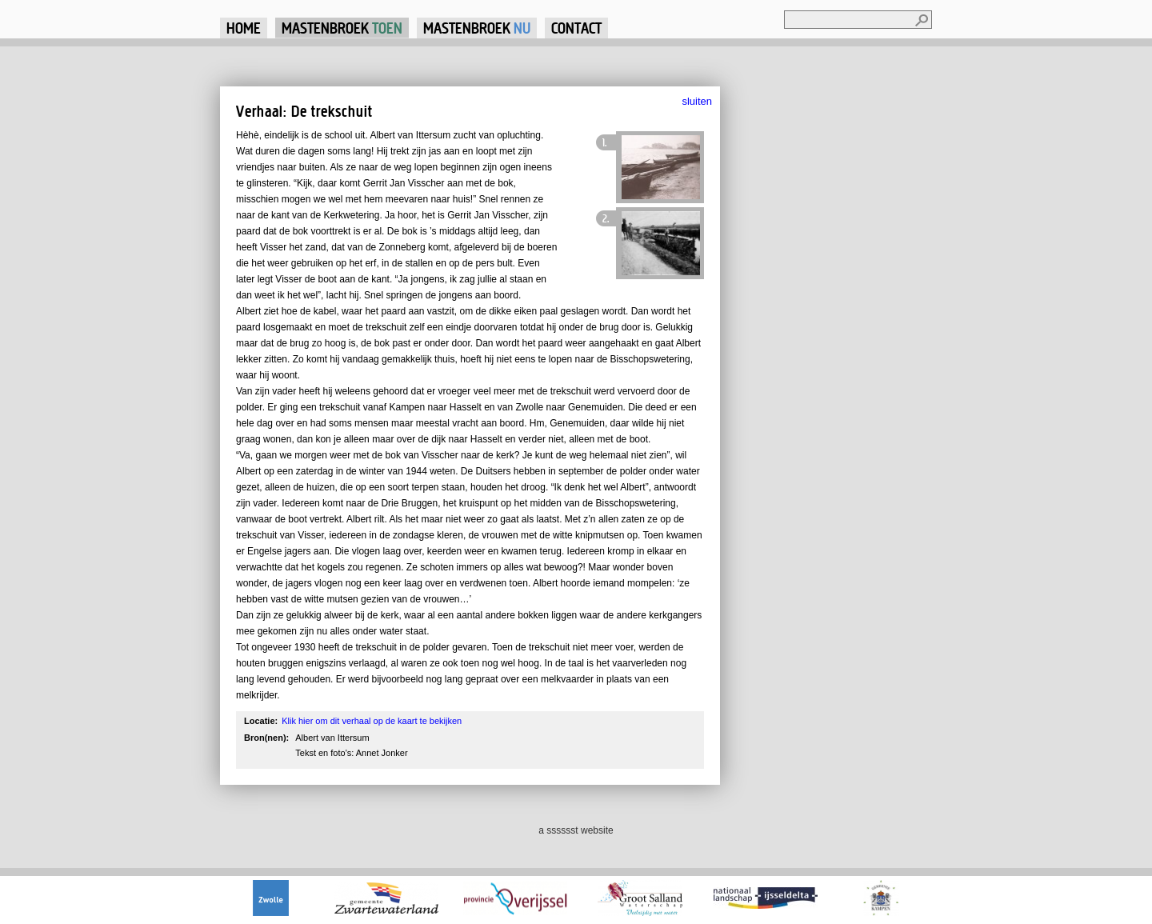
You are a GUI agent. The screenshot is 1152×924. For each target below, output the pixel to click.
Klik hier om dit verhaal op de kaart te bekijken (372, 721)
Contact (576, 27)
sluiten (697, 101)
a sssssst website (575, 830)
